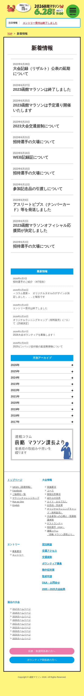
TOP (10, 33)
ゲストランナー (55, 533)
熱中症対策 (49, 583)
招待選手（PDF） (57, 537)
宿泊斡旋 (47, 557)
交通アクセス (50, 564)
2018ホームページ (22, 626)
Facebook (17, 501)
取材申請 (47, 589)
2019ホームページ (22, 629)
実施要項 (52, 497)
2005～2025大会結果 (55, 602)
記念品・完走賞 (55, 515)
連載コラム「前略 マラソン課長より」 (59, 544)
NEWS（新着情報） (23, 497)
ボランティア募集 (53, 577)
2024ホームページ (22, 647)
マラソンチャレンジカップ (27, 508)
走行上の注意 (54, 508)
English (16, 515)
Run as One (18, 511)
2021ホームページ (22, 637)
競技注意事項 (54, 504)
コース (50, 501)
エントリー (18, 568)
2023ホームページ (22, 644)
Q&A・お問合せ (52, 596)
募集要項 (17, 564)
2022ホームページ (22, 640)
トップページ (15, 490)
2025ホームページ (22, 651)
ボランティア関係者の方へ (42, 673)
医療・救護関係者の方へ (42, 664)
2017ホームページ (22, 622)
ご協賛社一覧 (19, 504)
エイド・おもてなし (58, 511)
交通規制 (47, 570)
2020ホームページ (22, 633)
